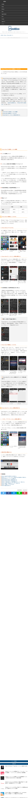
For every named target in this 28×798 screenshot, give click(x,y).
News (3, 6)
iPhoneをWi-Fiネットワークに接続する (8, 478)
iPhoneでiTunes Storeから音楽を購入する (9, 480)
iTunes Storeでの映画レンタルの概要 (9, 111)
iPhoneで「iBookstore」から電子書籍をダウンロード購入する (13, 482)
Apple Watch (4, 14)
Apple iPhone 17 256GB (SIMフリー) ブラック (6, 514)
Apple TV (3, 21)
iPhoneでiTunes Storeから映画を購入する (9, 479)
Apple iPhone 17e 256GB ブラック (16, 514)
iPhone (3, 9)
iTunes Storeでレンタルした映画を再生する (11, 115)
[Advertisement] (14, 53)
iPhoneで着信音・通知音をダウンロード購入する (10, 483)
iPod (2, 16)
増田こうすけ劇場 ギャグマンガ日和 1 (4, 550)
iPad (2, 11)
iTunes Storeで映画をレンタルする (9, 113)
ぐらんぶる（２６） (19, 550)
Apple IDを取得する (12, 102)
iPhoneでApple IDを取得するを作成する (8, 476)
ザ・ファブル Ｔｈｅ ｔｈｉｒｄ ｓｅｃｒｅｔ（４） (12, 551)
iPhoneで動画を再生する (6, 485)
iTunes (3, 19)
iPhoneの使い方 (9, 35)
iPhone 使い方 (14, 28)
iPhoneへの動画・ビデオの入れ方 (7, 484)
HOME (3, 4)
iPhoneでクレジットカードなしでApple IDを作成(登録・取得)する (13, 477)
